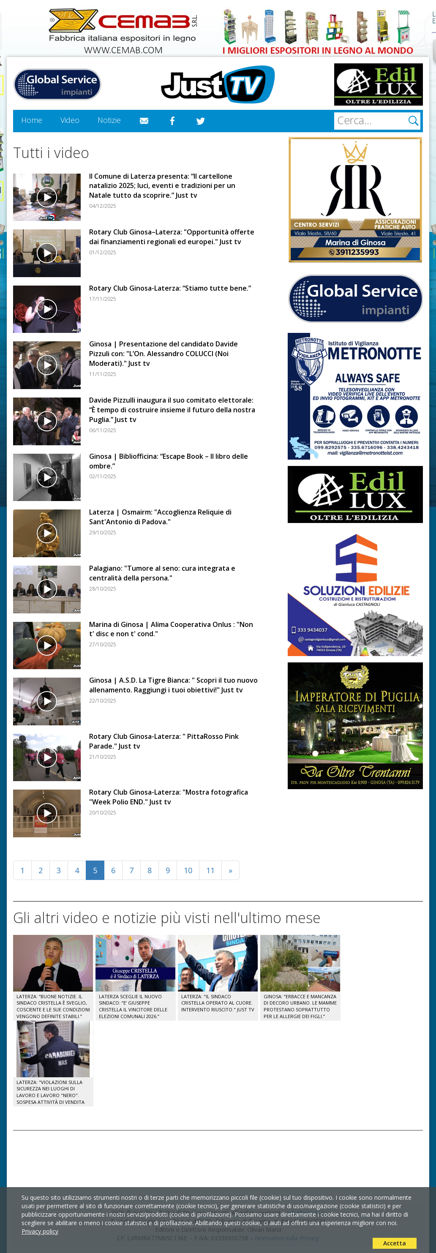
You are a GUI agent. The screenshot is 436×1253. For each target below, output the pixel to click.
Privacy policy (40, 1231)
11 (210, 870)
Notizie (109, 120)
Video (69, 120)
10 (188, 870)
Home (31, 120)
